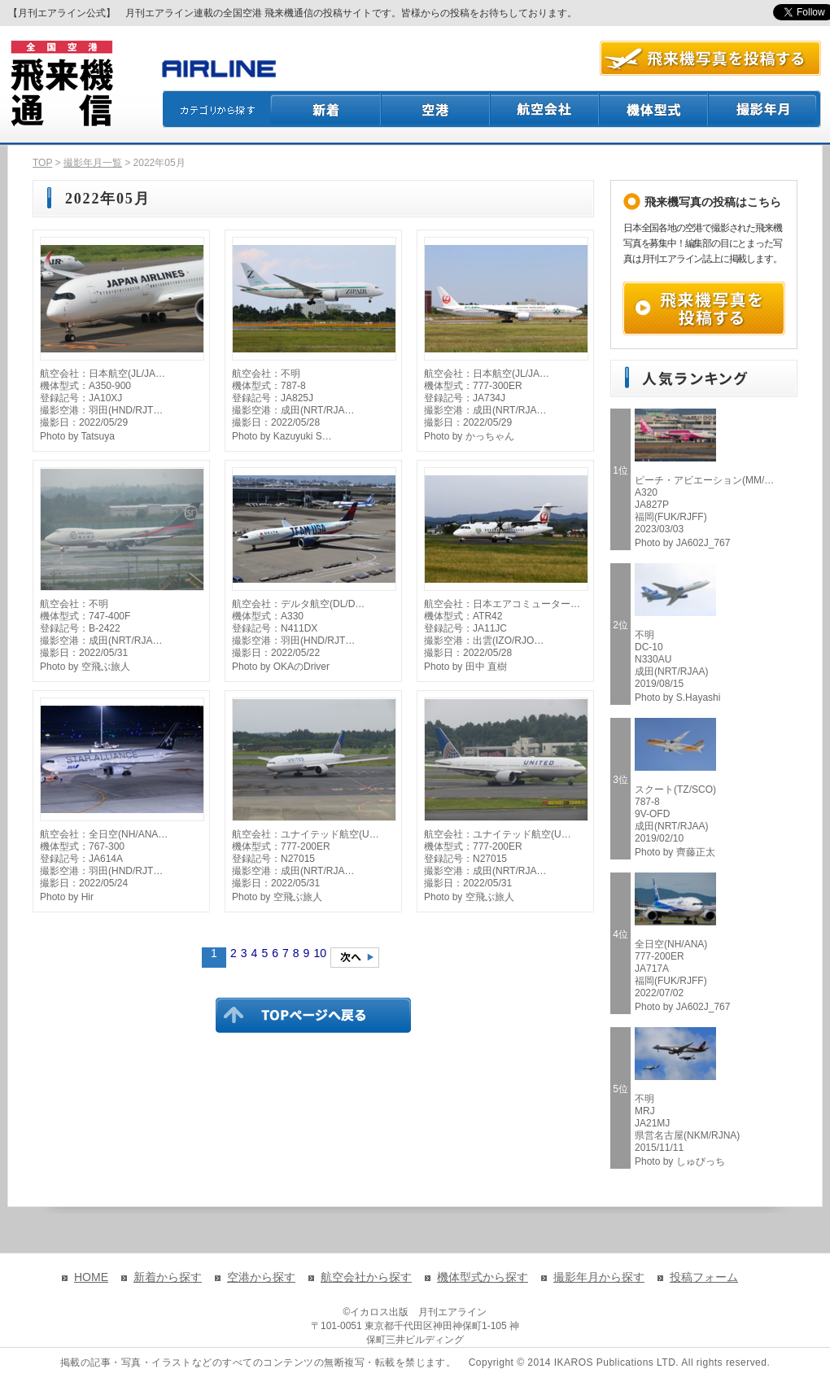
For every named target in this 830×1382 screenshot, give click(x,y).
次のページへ (354, 957)
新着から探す (167, 1277)
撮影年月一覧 (92, 162)
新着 (326, 109)
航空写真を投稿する (710, 58)
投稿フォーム (704, 1277)
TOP (42, 162)
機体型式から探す (482, 1277)
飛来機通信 (61, 84)
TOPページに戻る (313, 1015)
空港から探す (261, 1277)
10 (319, 953)
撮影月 (765, 109)
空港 (436, 109)
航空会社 (545, 109)
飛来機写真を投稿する (703, 308)
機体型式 (654, 109)
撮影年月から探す (598, 1277)
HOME (91, 1277)
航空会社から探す (366, 1277)
